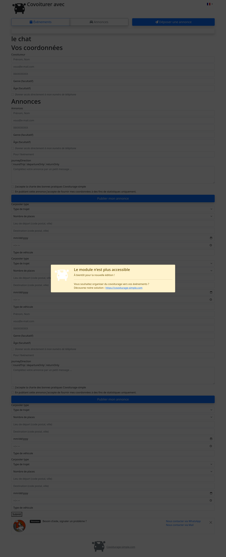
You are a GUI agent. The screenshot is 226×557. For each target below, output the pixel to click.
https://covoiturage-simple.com (123, 288)
